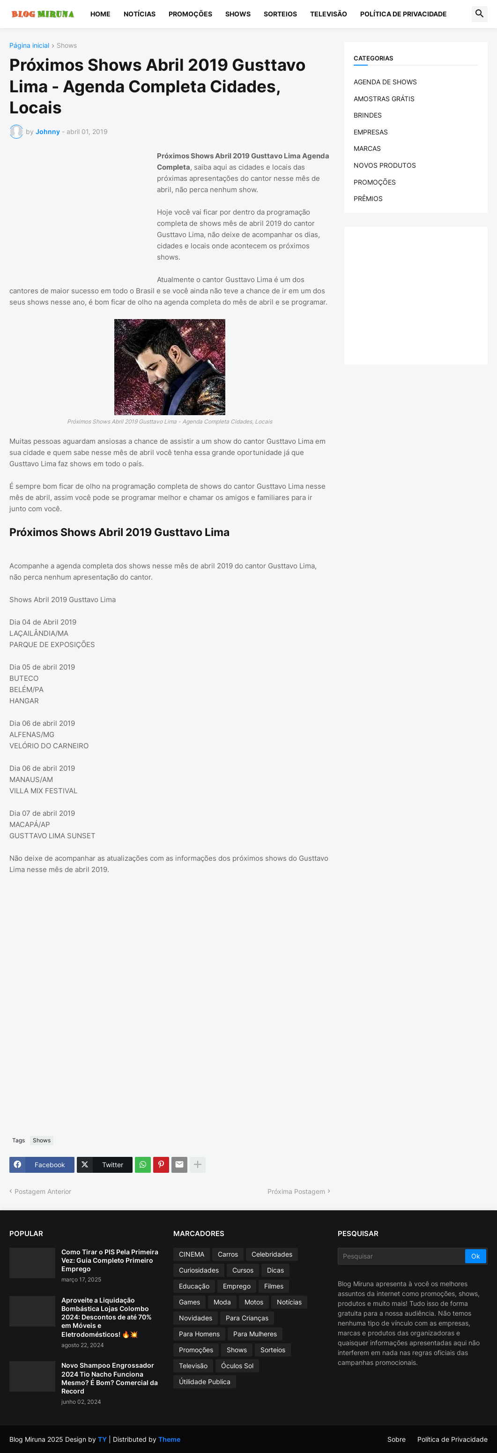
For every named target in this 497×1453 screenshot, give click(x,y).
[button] (480, 14)
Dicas (275, 1270)
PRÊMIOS (368, 198)
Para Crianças (247, 1318)
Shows (238, 14)
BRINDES (368, 115)
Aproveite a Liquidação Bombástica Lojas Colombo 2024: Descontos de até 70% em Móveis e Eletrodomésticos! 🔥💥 (106, 1317)
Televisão (328, 14)
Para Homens (199, 1334)
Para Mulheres (255, 1334)
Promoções (190, 14)
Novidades (195, 1318)
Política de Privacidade (403, 14)
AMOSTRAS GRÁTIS (384, 99)
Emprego (237, 1286)
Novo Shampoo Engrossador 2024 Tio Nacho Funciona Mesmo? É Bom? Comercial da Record (109, 1378)
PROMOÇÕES (375, 182)
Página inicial (29, 45)
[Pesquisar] (402, 1256)
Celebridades (272, 1254)
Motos (254, 1302)
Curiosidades (199, 1270)
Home (100, 14)
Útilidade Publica (204, 1382)
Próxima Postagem (296, 1191)
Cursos (242, 1270)
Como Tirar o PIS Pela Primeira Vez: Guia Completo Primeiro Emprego (109, 1260)
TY (102, 1439)
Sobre (396, 1439)
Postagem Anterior (43, 1191)
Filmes (273, 1286)
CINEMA (191, 1254)
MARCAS (367, 148)
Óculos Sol (237, 1366)
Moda (222, 1302)
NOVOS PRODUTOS (385, 165)
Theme (169, 1439)
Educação (194, 1286)
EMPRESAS (371, 132)
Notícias (140, 14)
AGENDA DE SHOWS (385, 82)
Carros (228, 1254)
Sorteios (280, 14)
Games (189, 1302)
